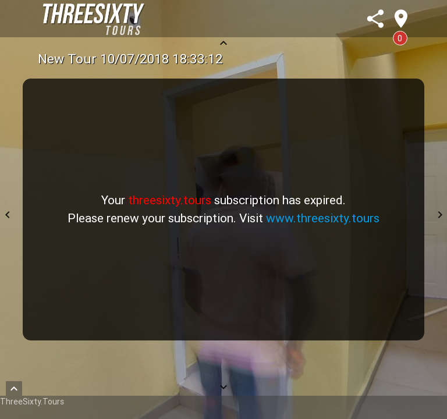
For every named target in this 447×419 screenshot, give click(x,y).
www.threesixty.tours (322, 218)
